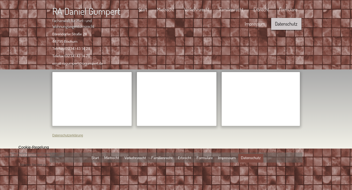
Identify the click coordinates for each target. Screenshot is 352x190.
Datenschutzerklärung (67, 135)
